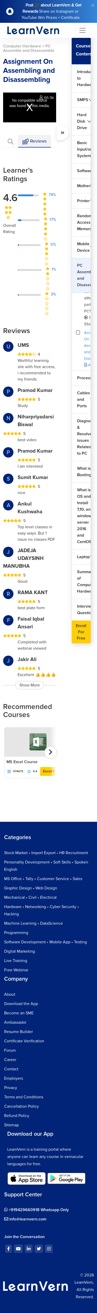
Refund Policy (16, 1115)
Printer (83, 200)
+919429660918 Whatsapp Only (36, 1209)
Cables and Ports (83, 399)
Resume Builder (18, 1031)
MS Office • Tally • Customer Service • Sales (43, 878)
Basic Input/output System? (84, 149)
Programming (16, 932)
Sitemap (11, 1125)
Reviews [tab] (35, 141)
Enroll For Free (55, 771)
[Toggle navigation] (82, 30)
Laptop (83, 556)
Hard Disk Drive (82, 121)
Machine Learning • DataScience (33, 923)
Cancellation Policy (21, 1106)
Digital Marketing (19, 951)
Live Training (15, 960)
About (9, 994)
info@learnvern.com (25, 1219)
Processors (84, 378)
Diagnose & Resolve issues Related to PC (84, 437)
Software (84, 170)
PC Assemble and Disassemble (84, 275)
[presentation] (50, 752)
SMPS (82, 99)
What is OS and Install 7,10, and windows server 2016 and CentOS (84, 515)
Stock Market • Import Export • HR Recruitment (46, 852)
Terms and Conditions (23, 1097)
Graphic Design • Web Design (30, 888)
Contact (11, 1069)
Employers (13, 1078)
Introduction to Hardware (84, 78)
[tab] (10, 141)
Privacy (10, 1087)
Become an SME (19, 1013)
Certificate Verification (24, 1041)
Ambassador (15, 1022)
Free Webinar (16, 970)
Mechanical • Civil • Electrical (30, 897)
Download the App (21, 1003)
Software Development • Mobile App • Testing (45, 942)
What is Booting (84, 472)
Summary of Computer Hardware (84, 581)
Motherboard (84, 185)
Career (10, 1059)
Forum (10, 1050)
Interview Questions (84, 609)
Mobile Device (83, 247)
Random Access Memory (84, 222)
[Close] (93, 5)
